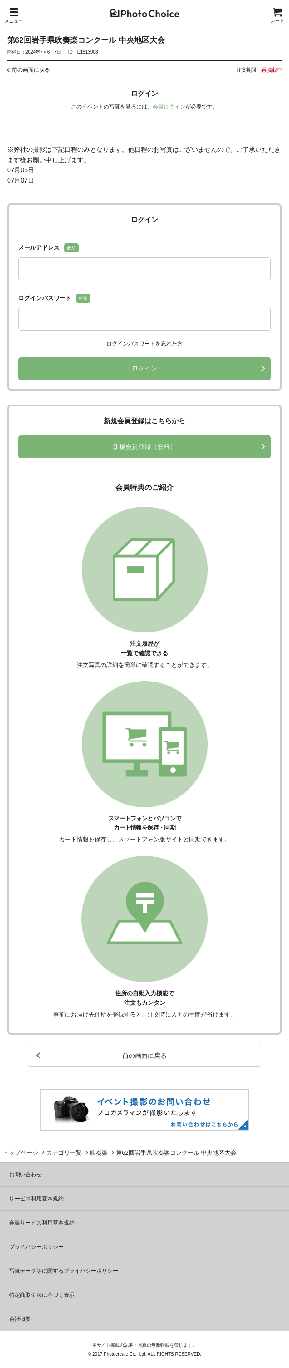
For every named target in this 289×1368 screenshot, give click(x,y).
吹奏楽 (99, 1152)
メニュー (14, 16)
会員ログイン (169, 107)
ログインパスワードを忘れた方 (144, 344)
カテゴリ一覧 (64, 1152)
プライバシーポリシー (36, 1247)
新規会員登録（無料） (144, 446)
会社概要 (20, 1319)
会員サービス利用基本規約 (42, 1223)
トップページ (20, 1152)
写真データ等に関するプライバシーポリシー (63, 1271)
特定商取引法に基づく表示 (42, 1295)
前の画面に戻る (31, 70)
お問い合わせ (25, 1174)
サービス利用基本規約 (36, 1198)
